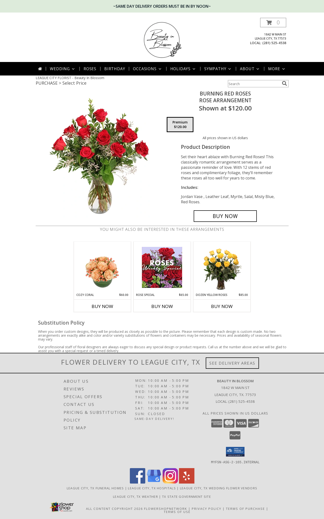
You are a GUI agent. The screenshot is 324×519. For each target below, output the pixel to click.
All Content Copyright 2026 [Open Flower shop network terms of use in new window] (114, 508)
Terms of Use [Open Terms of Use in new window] (177, 511)
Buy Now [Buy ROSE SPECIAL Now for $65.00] (162, 306)
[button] (273, 22)
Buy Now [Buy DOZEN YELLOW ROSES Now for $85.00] (222, 306)
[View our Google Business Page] (154, 482)
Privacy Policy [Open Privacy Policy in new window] (206, 508)
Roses (90, 68)
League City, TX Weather (135, 496)
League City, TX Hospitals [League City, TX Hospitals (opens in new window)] (152, 488)
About (250, 68)
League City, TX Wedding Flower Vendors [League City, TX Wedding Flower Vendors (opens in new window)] (218, 488)
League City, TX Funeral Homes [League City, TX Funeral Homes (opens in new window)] (95, 488)
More (277, 68)
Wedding (63, 68)
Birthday (114, 68)
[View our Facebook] (137, 482)
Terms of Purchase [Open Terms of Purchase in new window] (245, 508)
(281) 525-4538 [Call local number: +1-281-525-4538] (274, 43)
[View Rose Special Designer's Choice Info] (162, 267)
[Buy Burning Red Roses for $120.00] (225, 216)
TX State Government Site (186, 496)
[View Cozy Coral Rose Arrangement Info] (102, 267)
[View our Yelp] (186, 482)
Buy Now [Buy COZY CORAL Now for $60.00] (102, 306)
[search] (284, 83)
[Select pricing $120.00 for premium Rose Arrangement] (180, 125)
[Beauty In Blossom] (162, 40)
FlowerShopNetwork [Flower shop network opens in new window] (165, 508)
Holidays (183, 68)
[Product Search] (254, 83)
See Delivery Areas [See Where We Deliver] (232, 363)
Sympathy (218, 68)
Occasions (147, 68)
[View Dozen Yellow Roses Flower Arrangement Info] (222, 267)
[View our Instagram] (170, 482)
